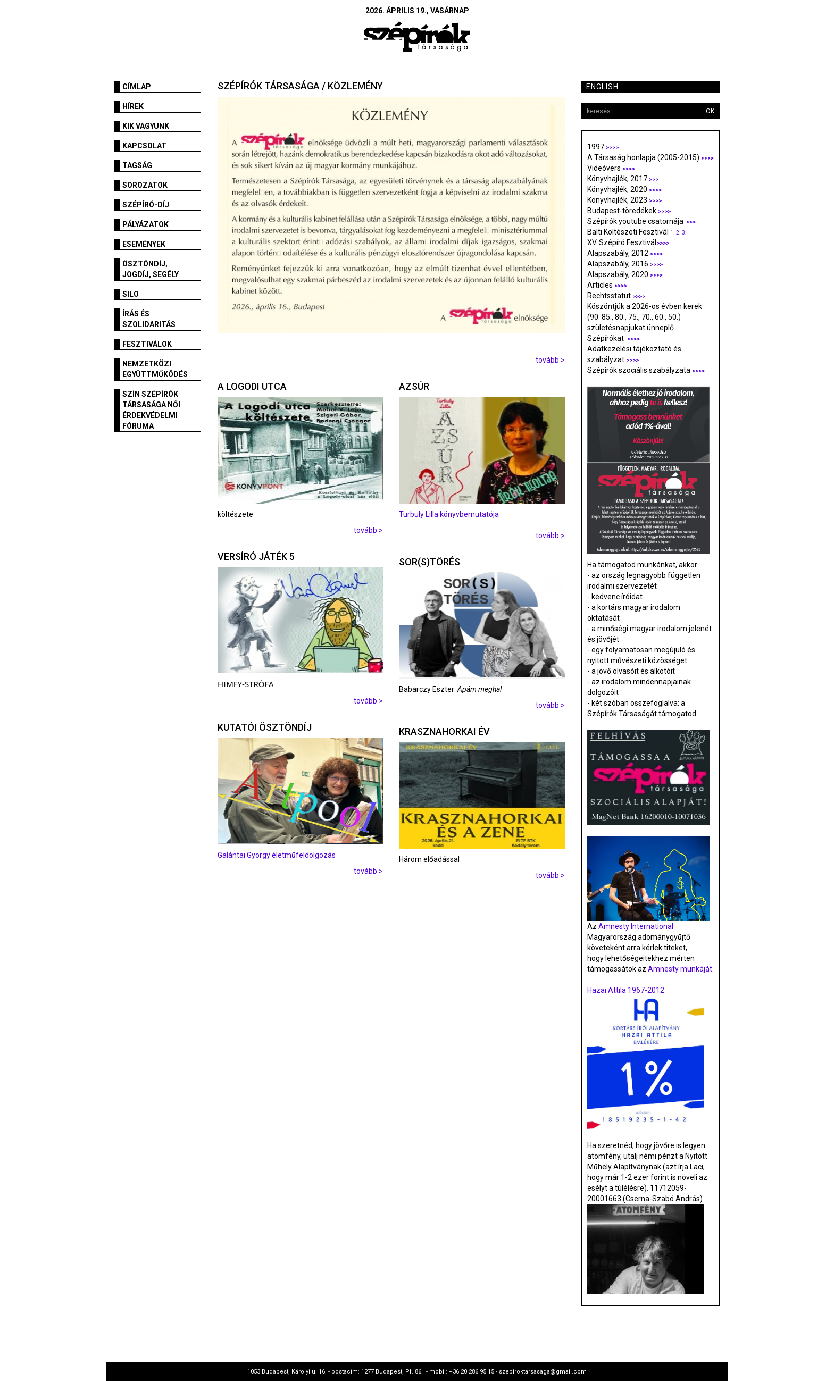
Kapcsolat (144, 145)
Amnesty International (635, 926)
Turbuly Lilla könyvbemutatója (449, 514)
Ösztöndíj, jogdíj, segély (150, 269)
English (602, 86)
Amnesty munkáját (679, 969)
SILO (130, 294)
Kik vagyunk (145, 126)
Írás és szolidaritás (149, 319)
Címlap (136, 86)
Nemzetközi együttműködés (155, 369)
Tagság (137, 165)
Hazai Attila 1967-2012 (625, 990)
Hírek (133, 106)
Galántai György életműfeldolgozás (277, 855)
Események (143, 244)
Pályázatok (145, 224)
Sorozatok (145, 185)
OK (710, 111)
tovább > (550, 360)
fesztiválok (147, 344)
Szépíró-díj (145, 204)
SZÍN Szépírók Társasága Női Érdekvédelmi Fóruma (151, 410)
